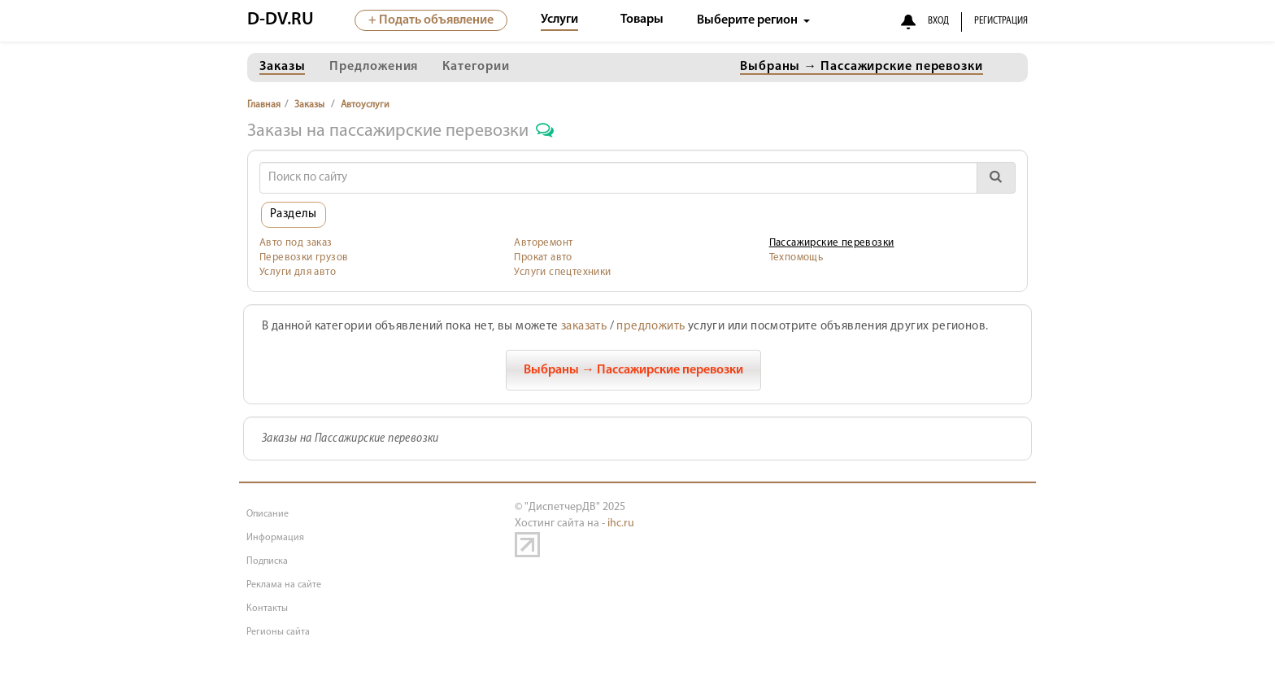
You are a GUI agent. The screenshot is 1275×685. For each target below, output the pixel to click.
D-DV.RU (280, 20)
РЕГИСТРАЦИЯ (1001, 21)
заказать (584, 327)
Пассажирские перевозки (831, 243)
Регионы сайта (278, 632)
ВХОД (938, 21)
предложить (650, 327)
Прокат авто (543, 257)
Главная (264, 105)
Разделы (293, 214)
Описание (267, 514)
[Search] (618, 178)
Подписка (267, 561)
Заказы (309, 105)
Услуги (559, 19)
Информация (275, 538)
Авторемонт (543, 243)
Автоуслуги (365, 105)
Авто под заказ (296, 243)
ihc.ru (620, 523)
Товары (642, 19)
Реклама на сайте (283, 585)
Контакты (267, 608)
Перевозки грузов (303, 257)
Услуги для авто (297, 272)
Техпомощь (796, 257)
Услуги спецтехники (562, 272)
